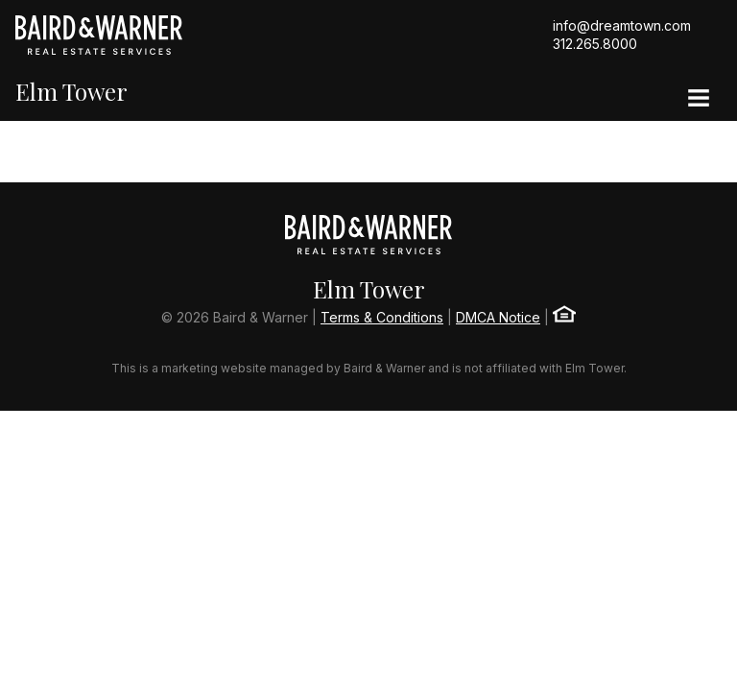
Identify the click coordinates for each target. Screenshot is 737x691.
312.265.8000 (595, 44)
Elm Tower (71, 92)
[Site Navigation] (699, 100)
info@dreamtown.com (622, 25)
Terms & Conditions (382, 317)
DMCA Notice (498, 317)
